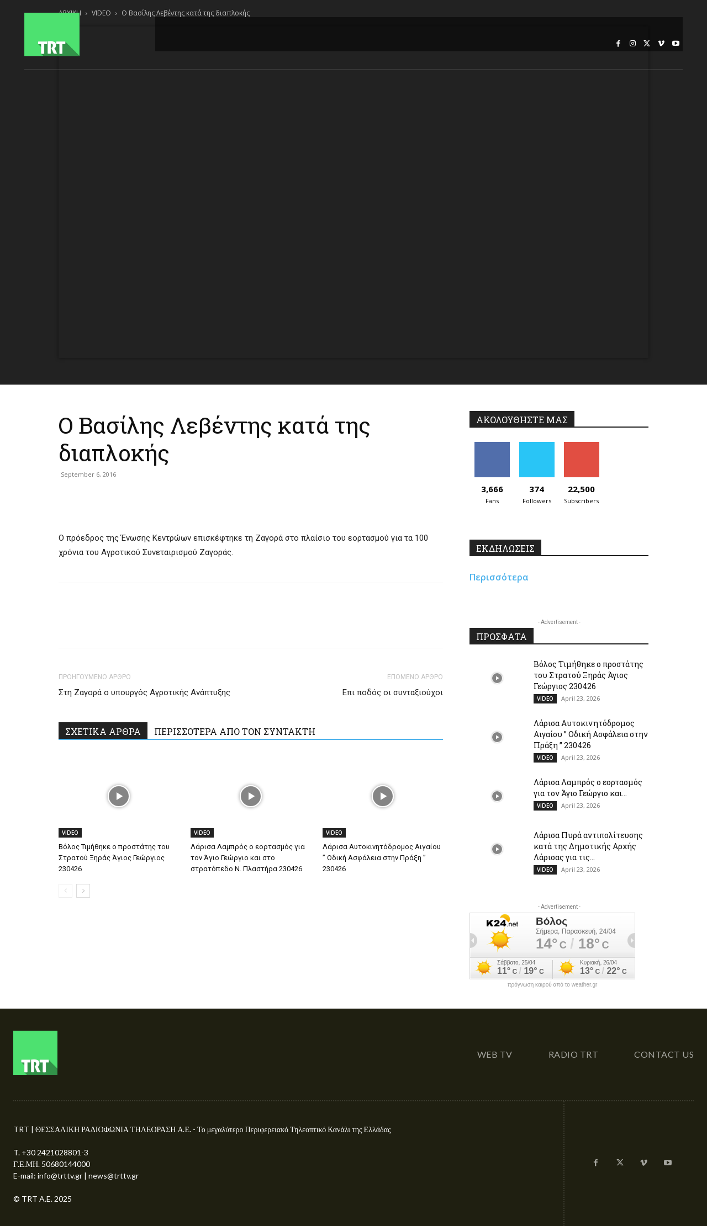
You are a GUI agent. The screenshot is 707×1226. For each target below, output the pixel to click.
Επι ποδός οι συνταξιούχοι (392, 692)
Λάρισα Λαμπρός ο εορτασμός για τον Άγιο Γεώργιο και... (588, 787)
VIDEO (70, 832)
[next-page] (83, 891)
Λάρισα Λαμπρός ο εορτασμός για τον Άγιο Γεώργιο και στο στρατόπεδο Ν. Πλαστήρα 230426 (248, 858)
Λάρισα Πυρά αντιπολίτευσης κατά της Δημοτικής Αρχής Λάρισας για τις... (588, 846)
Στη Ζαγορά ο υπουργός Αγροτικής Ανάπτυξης (144, 692)
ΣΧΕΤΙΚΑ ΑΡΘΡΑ (103, 731)
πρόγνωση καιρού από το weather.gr (553, 985)
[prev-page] (65, 891)
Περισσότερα (499, 577)
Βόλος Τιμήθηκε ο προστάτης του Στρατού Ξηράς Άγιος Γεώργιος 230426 (114, 858)
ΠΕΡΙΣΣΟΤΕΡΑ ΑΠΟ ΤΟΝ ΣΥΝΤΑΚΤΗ (234, 731)
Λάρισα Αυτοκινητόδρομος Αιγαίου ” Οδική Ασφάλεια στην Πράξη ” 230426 (382, 858)
